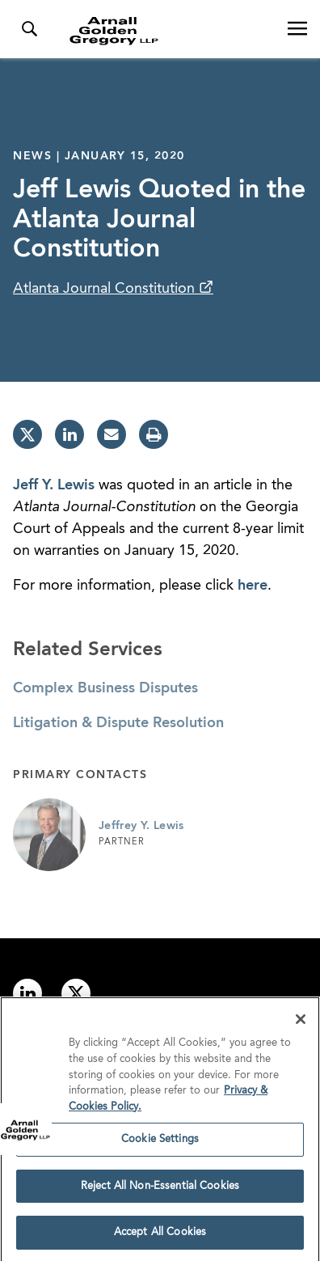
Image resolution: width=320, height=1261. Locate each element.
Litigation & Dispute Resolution (118, 723)
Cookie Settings (160, 1143)
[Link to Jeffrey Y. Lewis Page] (49, 834)
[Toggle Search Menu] (29, 29)
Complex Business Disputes (105, 688)
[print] (153, 434)
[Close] (300, 1024)
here (252, 585)
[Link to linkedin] (27, 993)
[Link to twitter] (76, 993)
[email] (111, 434)
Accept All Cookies (160, 1237)
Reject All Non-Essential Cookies (160, 1190)
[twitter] (27, 434)
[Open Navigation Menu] (297, 29)
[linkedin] (69, 434)
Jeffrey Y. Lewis (141, 825)
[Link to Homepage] (166, 30)
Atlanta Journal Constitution (106, 288)
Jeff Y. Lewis (54, 485)
